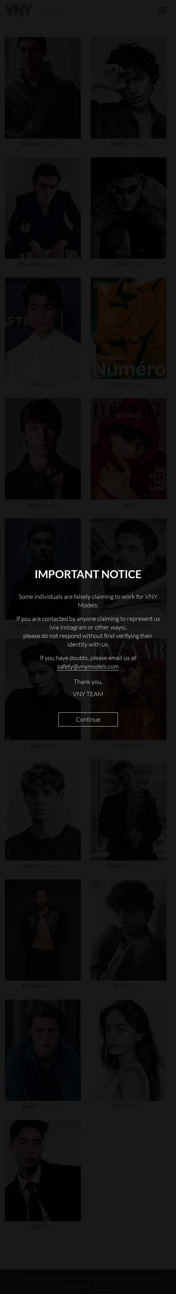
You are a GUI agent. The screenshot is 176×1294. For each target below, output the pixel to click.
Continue (88, 719)
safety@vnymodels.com (88, 666)
